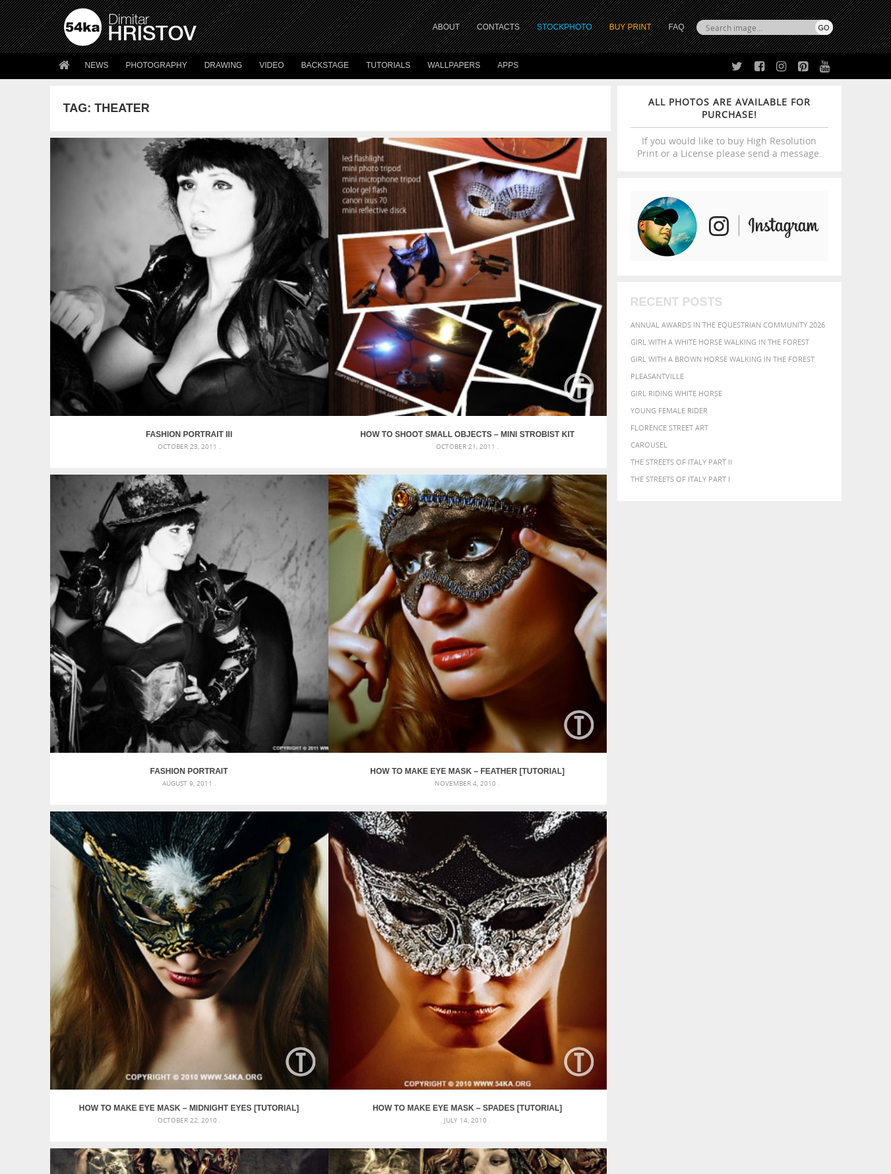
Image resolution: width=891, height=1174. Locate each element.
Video (271, 65)
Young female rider (669, 410)
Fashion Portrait (400, 296)
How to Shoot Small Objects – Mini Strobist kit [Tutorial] (260, 296)
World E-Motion (120, 694)
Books (267, 1049)
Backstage (325, 65)
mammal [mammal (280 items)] (673, 911)
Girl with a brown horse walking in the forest (722, 359)
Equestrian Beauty (201, 1129)
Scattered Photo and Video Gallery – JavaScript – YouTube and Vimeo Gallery (182, 871)
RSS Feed (338, 1129)
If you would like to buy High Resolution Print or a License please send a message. (729, 128)
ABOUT (446, 27)
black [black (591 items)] (644, 885)
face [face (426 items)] (712, 898)
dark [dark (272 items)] (789, 886)
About (267, 1016)
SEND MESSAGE (717, 1042)
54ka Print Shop (94, 1016)
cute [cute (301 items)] (770, 886)
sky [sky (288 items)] (771, 924)
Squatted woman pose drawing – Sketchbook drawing (432, 919)
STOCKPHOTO (564, 27)
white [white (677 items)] (640, 936)
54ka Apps (81, 1082)
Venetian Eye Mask (280, 1129)
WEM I (260, 694)
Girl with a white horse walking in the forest (719, 342)
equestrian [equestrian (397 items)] (648, 898)
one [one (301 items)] (760, 911)
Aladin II (400, 495)
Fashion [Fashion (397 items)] (740, 898)
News (97, 65)
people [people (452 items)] (646, 923)
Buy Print (630, 27)
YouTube (476, 1085)
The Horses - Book (98, 1066)
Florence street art (669, 427)
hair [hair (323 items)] (821, 898)
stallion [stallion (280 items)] (793, 924)
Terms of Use (246, 1159)
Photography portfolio (111, 1049)
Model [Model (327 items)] (700, 911)
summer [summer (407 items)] (606, 937)
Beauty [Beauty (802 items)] (608, 884)
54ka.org (173, 1159)
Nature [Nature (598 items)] (732, 910)
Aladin (540, 495)
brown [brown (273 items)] (691, 886)
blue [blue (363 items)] (669, 886)
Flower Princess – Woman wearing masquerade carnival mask (182, 934)
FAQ (676, 27)
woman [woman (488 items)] (674, 937)
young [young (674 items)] (710, 936)
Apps (507, 65)
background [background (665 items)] (713, 870)
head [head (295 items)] (597, 911)
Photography (156, 65)
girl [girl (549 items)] (803, 898)
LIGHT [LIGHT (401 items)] (647, 911)
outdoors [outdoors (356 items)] (609, 924)
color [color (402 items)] (747, 886)
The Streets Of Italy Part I (680, 479)
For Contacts (281, 1082)
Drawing (223, 65)
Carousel (648, 445)
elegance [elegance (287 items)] (605, 899)
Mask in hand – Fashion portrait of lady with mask (162, 903)
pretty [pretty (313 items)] (752, 924)
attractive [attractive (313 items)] (658, 871)
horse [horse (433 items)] (621, 910)
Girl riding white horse (676, 393)
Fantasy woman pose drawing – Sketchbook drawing (429, 887)
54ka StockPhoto (97, 1033)
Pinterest (478, 1068)
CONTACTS (498, 27)
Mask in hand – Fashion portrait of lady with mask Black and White (182, 887)
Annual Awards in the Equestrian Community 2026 (727, 325)
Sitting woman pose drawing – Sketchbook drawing (427, 934)
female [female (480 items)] (775, 898)
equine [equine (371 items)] (687, 898)
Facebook (479, 1034)
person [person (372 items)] (676, 924)
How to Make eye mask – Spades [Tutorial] (260, 495)
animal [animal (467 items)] (605, 871)
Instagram (480, 1051)
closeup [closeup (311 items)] (718, 886)
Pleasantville (657, 376)
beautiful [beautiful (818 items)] (776, 870)
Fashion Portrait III (120, 296)
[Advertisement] (448, 794)
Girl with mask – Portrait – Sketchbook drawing (420, 903)
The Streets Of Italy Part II (681, 462)
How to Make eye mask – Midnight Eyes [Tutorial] (120, 495)
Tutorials (388, 65)
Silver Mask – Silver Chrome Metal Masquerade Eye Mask (172, 919)
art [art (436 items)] (630, 871)
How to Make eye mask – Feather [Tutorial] (540, 296)
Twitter (475, 1017)
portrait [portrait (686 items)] (715, 922)
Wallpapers (453, 65)
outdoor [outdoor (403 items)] (788, 911)
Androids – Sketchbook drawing (389, 871)
